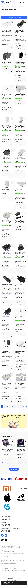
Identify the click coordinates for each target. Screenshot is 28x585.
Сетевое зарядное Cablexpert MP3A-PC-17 (6, 319)
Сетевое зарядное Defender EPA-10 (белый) (6, 128)
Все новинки (14, 469)
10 (26, 407)
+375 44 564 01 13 (5, 518)
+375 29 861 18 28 (5, 519)
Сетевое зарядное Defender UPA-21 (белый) (20, 128)
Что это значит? (5, 583)
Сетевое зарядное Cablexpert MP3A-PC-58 (20, 96)
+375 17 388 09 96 (5, 516)
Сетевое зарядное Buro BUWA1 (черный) (6, 96)
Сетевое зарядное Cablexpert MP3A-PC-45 (6, 255)
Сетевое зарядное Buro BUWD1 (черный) (20, 287)
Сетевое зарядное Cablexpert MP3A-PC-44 (6, 385)
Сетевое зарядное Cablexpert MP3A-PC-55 (6, 64)
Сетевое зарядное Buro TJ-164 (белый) (7, 31)
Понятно (21, 583)
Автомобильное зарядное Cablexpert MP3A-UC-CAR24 (7, 287)
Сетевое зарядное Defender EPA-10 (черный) (20, 64)
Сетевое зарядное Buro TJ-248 (20, 191)
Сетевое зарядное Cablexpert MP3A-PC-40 (6, 223)
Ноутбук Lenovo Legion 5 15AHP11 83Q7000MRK (20, 451)
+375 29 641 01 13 (5, 530)
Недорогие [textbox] (12, 14)
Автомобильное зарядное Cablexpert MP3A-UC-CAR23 (20, 255)
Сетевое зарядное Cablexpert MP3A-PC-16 (20, 160)
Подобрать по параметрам (14, 17)
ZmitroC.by (18, 580)
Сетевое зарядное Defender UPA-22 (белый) (6, 192)
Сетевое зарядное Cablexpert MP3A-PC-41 (6, 160)
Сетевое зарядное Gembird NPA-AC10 (20, 222)
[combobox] (13, 14)
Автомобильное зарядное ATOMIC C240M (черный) (19, 32)
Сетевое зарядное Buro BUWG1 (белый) (20, 318)
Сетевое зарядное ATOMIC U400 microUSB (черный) (6, 351)
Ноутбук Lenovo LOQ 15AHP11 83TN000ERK (7, 451)
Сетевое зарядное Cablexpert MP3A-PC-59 (20, 385)
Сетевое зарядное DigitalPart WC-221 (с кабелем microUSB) (20, 352)
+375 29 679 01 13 (5, 525)
